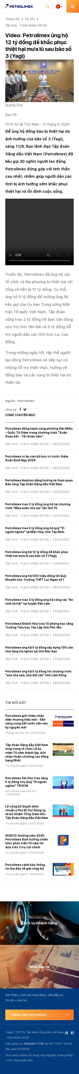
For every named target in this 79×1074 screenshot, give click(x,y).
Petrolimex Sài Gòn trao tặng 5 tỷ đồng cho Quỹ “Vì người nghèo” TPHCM (26, 781)
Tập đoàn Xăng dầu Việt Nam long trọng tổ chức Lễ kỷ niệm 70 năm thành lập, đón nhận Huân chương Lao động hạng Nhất (26, 752)
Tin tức (30, 19)
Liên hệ (22, 1000)
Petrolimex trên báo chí (20, 791)
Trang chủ (12, 19)
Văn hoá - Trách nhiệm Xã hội (26, 25)
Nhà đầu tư (55, 995)
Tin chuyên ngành (16, 765)
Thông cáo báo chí (16, 732)
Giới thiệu (11, 995)
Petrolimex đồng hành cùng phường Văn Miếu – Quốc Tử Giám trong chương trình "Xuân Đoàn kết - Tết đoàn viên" (39, 432)
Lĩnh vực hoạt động (33, 995)
